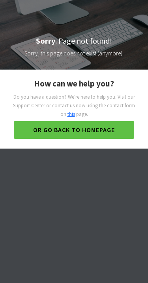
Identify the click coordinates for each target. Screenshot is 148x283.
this (71, 114)
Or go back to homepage (74, 130)
